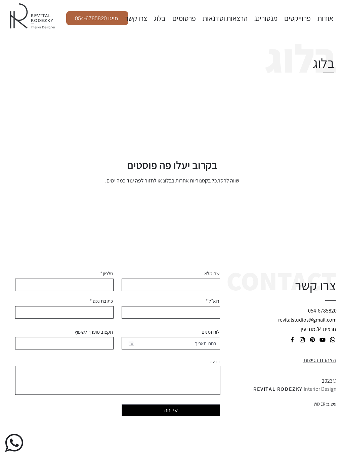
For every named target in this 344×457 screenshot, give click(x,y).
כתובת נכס (103, 300)
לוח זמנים (210, 331)
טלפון (108, 273)
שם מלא (211, 273)
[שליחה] (171, 410)
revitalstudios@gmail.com (307, 319)
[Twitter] (302, 339)
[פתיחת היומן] (131, 343)
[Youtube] (322, 339)
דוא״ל (214, 300)
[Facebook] (292, 339)
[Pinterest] (312, 339)
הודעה (215, 361)
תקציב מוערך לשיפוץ (94, 331)
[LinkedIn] (332, 339)
